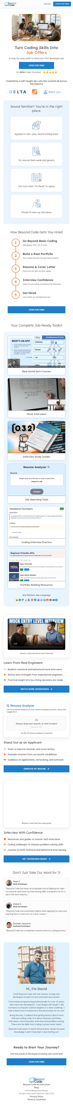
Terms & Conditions (36, 1099)
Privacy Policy (36, 1096)
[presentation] (36, 723)
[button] (10, 4)
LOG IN (47, 4)
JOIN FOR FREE (62, 4)
